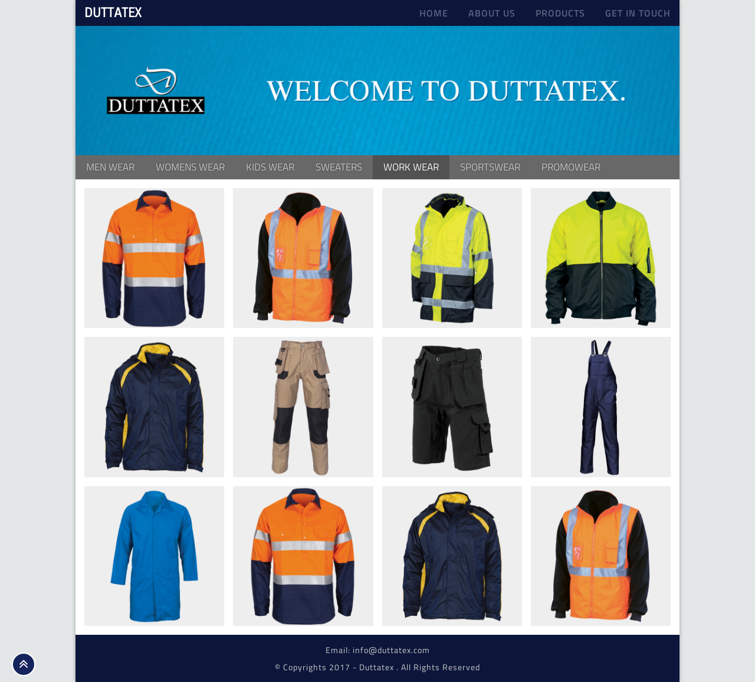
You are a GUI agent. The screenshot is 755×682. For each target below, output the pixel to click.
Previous (87, 89)
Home (433, 13)
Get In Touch (638, 13)
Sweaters (339, 167)
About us (492, 13)
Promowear (570, 167)
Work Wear (411, 167)
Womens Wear (190, 167)
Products (560, 13)
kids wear (270, 167)
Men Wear (110, 167)
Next (668, 89)
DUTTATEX (113, 12)
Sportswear (490, 167)
